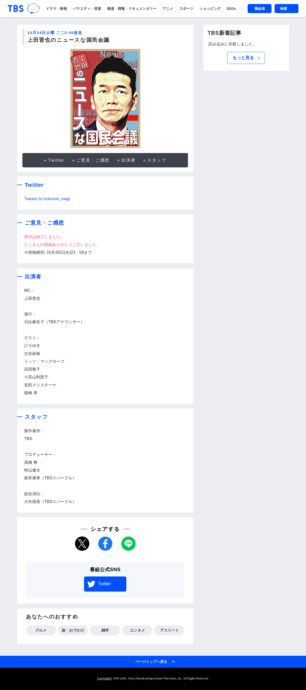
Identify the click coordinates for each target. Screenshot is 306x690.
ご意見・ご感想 (93, 160)
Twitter (56, 160)
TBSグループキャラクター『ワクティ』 (33, 8)
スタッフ (156, 160)
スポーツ (186, 9)
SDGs (231, 9)
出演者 (128, 160)
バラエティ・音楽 (87, 9)
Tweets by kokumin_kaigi (47, 198)
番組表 (259, 9)
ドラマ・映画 (56, 9)
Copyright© (104, 678)
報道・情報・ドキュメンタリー (132, 9)
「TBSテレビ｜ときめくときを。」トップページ (16, 8)
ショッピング (209, 9)
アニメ (168, 9)
